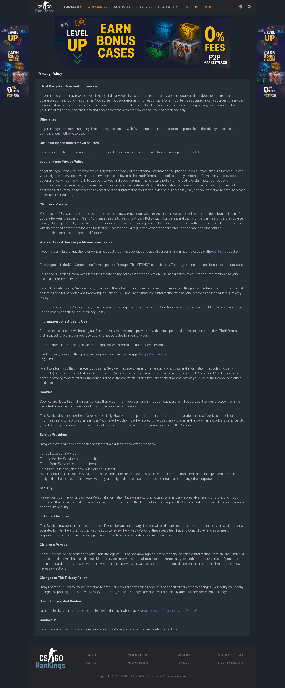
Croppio (184, 655)
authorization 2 (177, 610)
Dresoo (184, 662)
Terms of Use (137, 655)
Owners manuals (230, 655)
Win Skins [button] (96, 7)
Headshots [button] (168, 7)
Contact (91, 662)
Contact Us (193, 152)
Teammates (72, 7)
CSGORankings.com (146, 676)
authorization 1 (154, 610)
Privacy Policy (138, 662)
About (91, 655)
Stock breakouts (230, 662)
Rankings (121, 7)
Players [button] (142, 7)
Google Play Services (153, 354)
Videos (192, 7)
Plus (208, 7)
